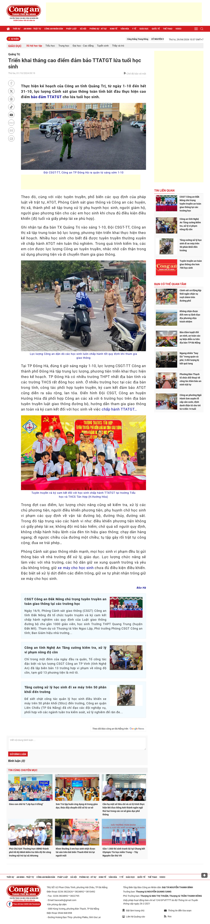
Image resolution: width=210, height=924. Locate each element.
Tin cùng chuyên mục (22, 770)
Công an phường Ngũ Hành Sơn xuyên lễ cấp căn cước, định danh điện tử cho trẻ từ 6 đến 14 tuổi (190, 402)
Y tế (134, 29)
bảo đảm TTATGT (46, 97)
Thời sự (16, 29)
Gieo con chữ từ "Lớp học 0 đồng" (26, 804)
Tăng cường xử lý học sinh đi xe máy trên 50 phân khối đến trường (191, 245)
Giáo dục (143, 29)
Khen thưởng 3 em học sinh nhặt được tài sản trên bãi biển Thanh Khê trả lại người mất (75, 852)
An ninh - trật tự (32, 29)
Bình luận (16, 761)
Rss (167, 916)
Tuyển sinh (103, 46)
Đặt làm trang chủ (133, 910)
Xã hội (83, 29)
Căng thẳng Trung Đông (144, 39)
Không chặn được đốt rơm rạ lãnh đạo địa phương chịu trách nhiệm (190, 316)
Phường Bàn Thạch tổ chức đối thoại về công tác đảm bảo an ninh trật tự (190, 379)
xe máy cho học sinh (76, 568)
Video (178, 29)
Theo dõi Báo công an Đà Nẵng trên (118, 728)
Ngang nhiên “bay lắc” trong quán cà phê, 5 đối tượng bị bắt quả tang (189, 358)
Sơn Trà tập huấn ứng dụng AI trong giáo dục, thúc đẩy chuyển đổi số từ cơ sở (77, 806)
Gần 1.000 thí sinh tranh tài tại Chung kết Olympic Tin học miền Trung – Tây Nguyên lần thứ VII (124, 852)
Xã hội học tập (34, 46)
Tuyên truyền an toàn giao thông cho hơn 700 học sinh (191, 264)
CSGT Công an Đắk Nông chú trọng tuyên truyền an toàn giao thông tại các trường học (190, 203)
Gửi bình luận (18, 754)
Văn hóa (125, 29)
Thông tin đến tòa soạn (177, 910)
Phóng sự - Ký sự (98, 29)
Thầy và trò (118, 46)
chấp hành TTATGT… (119, 409)
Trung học (63, 46)
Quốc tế (156, 29)
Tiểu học (50, 46)
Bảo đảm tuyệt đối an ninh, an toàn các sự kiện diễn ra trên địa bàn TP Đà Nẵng (190, 337)
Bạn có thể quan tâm (170, 284)
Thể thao (167, 29)
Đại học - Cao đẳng (83, 46)
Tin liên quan (164, 190)
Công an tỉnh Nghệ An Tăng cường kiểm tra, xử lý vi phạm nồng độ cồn (190, 224)
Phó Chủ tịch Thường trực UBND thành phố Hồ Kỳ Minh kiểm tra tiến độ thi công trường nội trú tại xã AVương (30, 852)
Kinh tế (113, 29)
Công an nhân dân (53, 29)
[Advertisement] (124, 12)
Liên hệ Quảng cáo (133, 916)
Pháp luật (71, 29)
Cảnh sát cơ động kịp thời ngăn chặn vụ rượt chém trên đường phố (190, 295)
